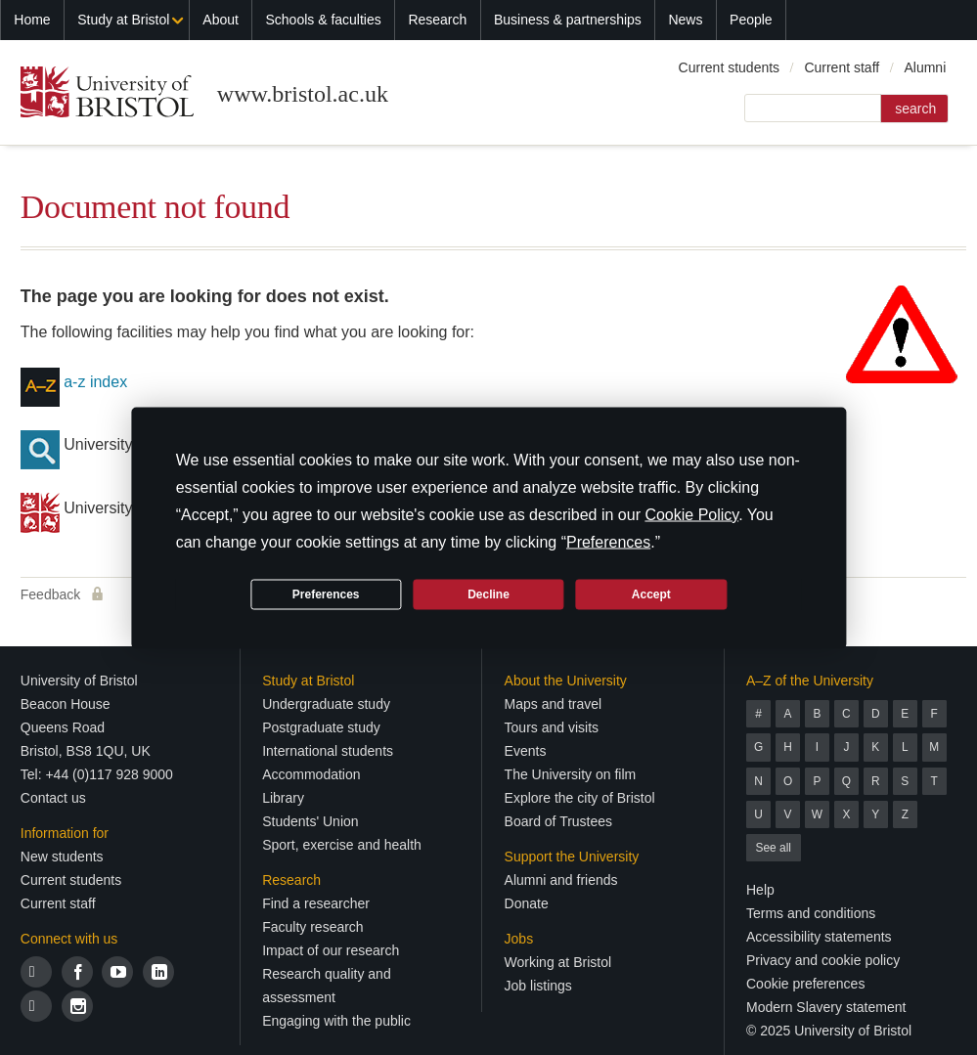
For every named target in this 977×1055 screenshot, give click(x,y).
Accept (651, 594)
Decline (488, 594)
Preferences (326, 594)
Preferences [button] (608, 541)
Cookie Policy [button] (691, 514)
